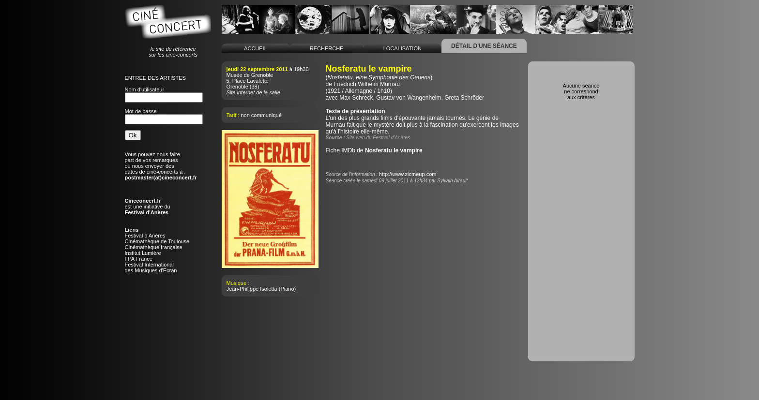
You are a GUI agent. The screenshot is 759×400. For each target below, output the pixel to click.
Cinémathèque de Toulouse (157, 241)
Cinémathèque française (153, 247)
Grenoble (237, 86)
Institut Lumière (143, 253)
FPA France (138, 259)
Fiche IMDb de (374, 150)
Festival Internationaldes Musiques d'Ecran (151, 267)
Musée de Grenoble (250, 75)
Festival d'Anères (145, 235)
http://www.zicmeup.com (408, 174)
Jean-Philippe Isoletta (252, 289)
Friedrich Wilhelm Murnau (367, 84)
